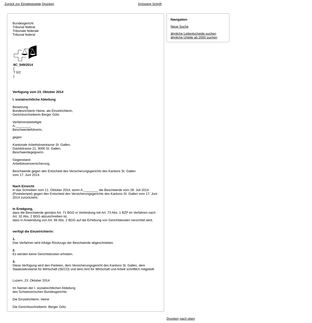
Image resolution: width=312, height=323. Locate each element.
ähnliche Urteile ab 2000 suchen (194, 37)
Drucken (48, 4)
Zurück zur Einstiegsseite (23, 4)
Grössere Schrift (150, 4)
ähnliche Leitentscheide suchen (193, 33)
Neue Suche (180, 26)
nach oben (187, 318)
